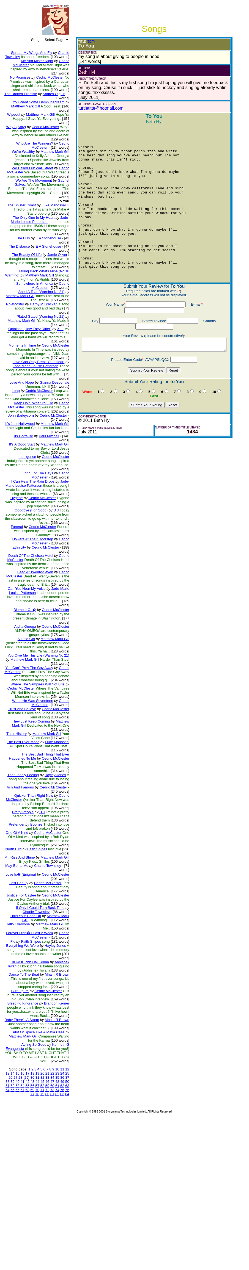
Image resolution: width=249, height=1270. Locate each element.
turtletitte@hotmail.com (90, 108)
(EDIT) (80, 41)
